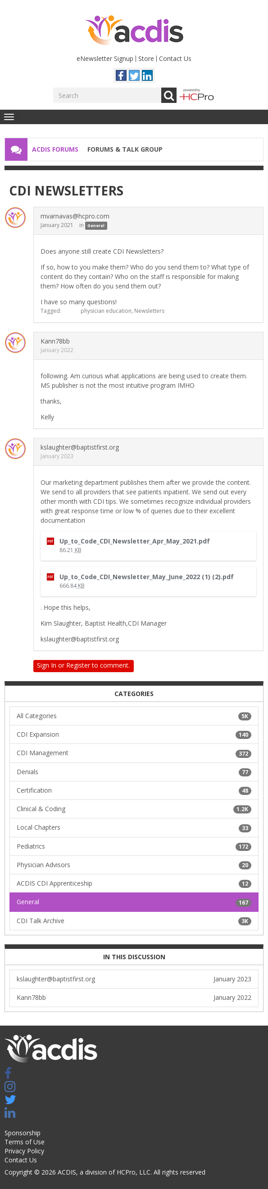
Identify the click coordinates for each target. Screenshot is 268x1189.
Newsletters (149, 311)
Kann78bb (55, 341)
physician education (106, 311)
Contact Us (175, 58)
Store (146, 58)
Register (78, 665)
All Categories (134, 715)
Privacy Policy (24, 1151)
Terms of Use (25, 1142)
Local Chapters (134, 827)
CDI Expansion (134, 734)
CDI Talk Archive (134, 920)
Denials (134, 771)
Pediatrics (134, 846)
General (95, 225)
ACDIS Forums (55, 149)
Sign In (46, 665)
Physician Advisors (134, 864)
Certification (134, 790)
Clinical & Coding (134, 808)
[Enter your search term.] (107, 95)
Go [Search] (169, 95)
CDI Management (134, 752)
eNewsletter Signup (105, 58)
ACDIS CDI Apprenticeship (134, 883)
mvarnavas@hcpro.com (75, 216)
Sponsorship (23, 1133)
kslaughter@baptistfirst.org (80, 447)
